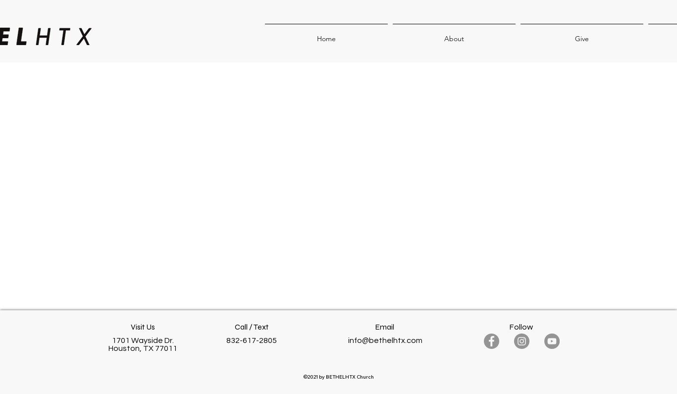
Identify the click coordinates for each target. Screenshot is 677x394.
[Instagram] (521, 341)
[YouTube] (552, 341)
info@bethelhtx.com (385, 340)
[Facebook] (491, 341)
